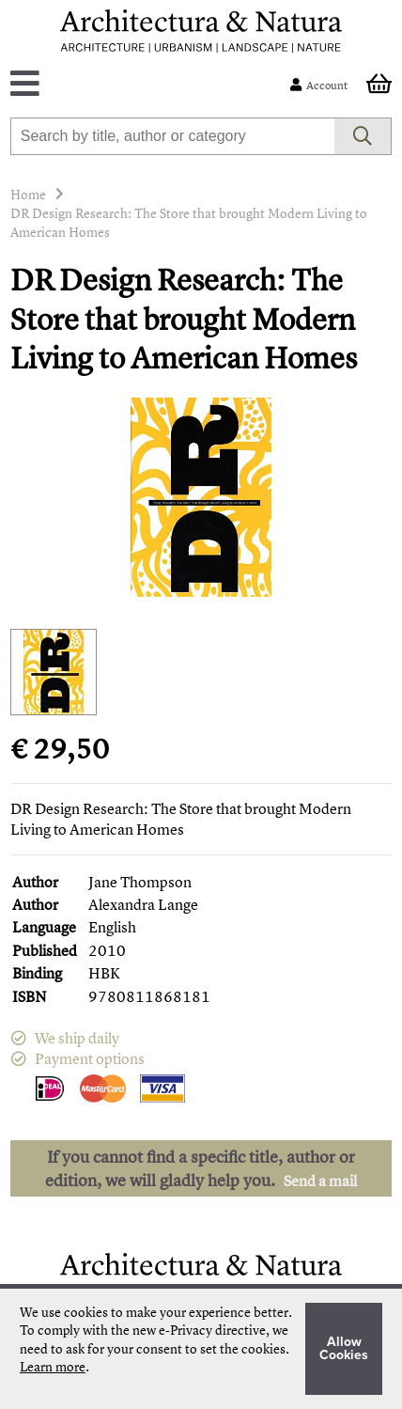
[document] (201, 1349)
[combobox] (172, 136)
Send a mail (320, 1180)
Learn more (52, 1366)
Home (28, 194)
